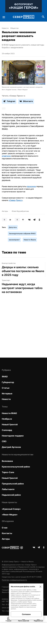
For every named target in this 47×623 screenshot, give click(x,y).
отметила (6, 156)
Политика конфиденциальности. (14, 580)
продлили (31, 186)
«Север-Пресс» (16, 200)
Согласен (26, 614)
